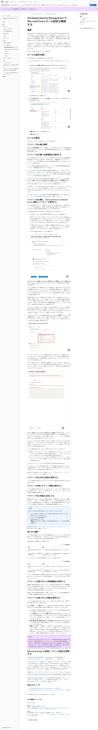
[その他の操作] (69, 14)
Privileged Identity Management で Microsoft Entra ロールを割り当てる (45, 688)
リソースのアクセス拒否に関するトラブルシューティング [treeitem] (11, 73)
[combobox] (10, 16)
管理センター (93, 5)
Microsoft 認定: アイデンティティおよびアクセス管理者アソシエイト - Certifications (44, 712)
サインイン (94, 1)
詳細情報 (52, 694)
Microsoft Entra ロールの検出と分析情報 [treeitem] (11, 65)
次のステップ (82, 24)
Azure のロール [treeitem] (8, 53)
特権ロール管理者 (55, 60)
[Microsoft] (2, 2)
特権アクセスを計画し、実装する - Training (36, 706)
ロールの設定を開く (84, 17)
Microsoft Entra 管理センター (36, 60)
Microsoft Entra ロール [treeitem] (9, 47)
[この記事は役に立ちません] (95, 28)
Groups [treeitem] (6, 55)
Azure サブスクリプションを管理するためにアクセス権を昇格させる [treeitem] (11, 69)
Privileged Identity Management (51, 13)
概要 (81, 16)
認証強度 (49, 172)
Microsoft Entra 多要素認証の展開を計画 (40, 196)
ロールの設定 (82, 19)
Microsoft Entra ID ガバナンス (37, 13)
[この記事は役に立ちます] (94, 28)
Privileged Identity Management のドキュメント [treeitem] (10, 19)
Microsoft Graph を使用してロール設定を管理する (87, 22)
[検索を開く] (90, 2)
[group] (49, 674)
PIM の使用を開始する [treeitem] (8, 31)
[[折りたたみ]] (18, 13)
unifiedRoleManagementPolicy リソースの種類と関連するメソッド (42, 659)
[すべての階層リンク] (28, 14)
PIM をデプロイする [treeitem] (8, 29)
